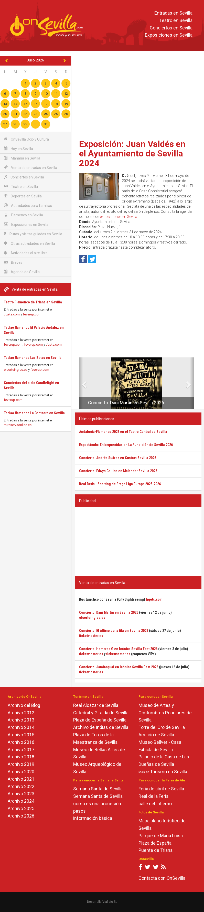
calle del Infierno (155, 803)
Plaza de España (154, 843)
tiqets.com (12, 314)
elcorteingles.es (15, 370)
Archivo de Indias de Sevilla (100, 727)
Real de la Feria (153, 796)
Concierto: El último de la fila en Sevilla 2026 (113, 631)
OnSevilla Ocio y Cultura (26, 139)
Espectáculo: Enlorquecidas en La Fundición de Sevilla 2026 (126, 445)
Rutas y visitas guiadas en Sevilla (33, 234)
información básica (92, 818)
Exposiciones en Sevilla (168, 35)
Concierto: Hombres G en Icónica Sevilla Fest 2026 (118, 649)
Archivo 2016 (21, 742)
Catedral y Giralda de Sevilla (100, 712)
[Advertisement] (138, 96)
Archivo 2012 (21, 712)
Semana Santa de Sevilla (98, 788)
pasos (79, 811)
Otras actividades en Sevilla (29, 243)
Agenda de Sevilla (22, 272)
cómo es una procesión (97, 803)
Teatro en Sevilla (175, 20)
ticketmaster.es (91, 636)
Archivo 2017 (21, 749)
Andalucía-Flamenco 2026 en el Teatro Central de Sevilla (123, 432)
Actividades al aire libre (26, 253)
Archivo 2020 (21, 771)
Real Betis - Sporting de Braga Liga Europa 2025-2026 (120, 484)
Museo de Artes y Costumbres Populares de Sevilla (165, 713)
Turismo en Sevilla (168, 771)
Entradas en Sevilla (173, 13)
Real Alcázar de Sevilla (95, 705)
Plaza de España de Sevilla (99, 720)
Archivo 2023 (21, 793)
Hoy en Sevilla (18, 148)
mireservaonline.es (17, 425)
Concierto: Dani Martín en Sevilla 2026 (126, 402)
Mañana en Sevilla (22, 158)
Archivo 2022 (21, 786)
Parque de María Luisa (160, 835)
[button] (81, 383)
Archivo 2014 (21, 727)
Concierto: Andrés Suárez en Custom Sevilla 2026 (117, 458)
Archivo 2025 (21, 808)
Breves (13, 262)
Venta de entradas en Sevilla (30, 167)
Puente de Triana (155, 850)
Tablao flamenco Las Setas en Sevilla (32, 358)
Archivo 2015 (21, 734)
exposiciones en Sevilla (118, 217)
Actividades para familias (28, 205)
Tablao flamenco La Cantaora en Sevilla (34, 413)
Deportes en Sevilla (23, 196)
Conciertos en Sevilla (171, 27)
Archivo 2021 (21, 779)
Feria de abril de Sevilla (161, 788)
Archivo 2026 (21, 816)
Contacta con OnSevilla (161, 878)
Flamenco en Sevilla (23, 215)
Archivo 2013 (21, 720)
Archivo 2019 (21, 764)
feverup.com (32, 314)
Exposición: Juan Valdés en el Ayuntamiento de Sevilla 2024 (132, 153)
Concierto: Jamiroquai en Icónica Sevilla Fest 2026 (118, 667)
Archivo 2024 (21, 801)
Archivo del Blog (24, 705)
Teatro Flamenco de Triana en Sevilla (33, 302)
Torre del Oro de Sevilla (161, 727)
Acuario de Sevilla (156, 734)
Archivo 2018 (21, 756)
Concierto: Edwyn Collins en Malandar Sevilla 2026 (118, 471)
